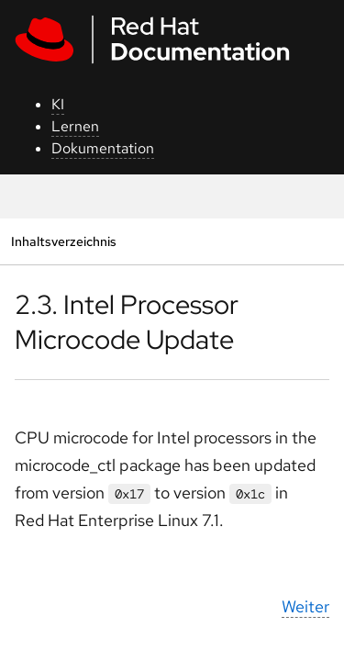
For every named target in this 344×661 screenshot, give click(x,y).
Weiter (305, 606)
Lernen (75, 126)
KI (57, 104)
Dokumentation (102, 148)
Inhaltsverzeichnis (63, 241)
